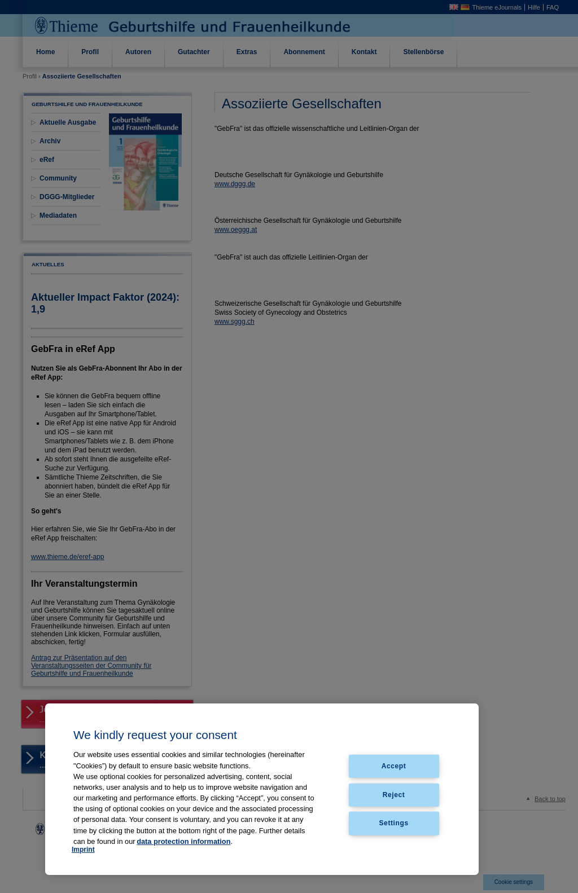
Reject (394, 794)
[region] (262, 789)
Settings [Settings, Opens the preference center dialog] (394, 823)
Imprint (83, 850)
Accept (394, 765)
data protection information (183, 841)
